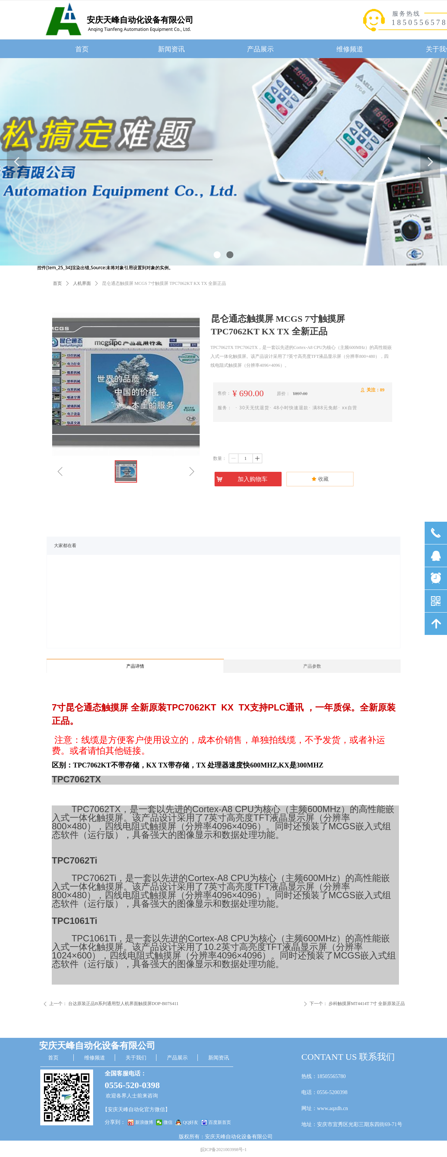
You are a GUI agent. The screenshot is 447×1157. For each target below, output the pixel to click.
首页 (57, 283)
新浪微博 (144, 1122)
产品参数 (312, 666)
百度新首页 (220, 1122)
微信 (168, 1122)
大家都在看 (65, 545)
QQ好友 (190, 1122)
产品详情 (135, 666)
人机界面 (82, 283)
